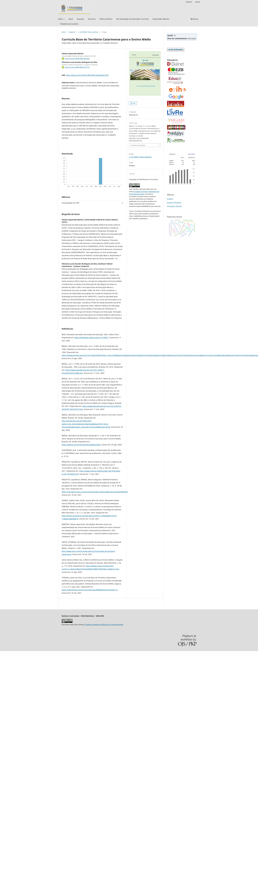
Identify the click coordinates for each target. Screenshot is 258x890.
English (170, 199)
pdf (133, 103)
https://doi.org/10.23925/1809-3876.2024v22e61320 (87, 75)
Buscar (194, 19)
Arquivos (80, 19)
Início (64, 32)
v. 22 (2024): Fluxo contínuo (88, 32)
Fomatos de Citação (138, 145)
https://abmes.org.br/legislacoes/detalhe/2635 (81, 444)
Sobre (60, 19)
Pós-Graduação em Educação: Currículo (132, 19)
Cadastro (189, 2)
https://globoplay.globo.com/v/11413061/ (91, 337)
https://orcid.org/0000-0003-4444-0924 (77, 58)
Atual (71, 19)
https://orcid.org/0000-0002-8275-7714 (77, 67)
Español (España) (174, 202)
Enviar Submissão (176, 49)
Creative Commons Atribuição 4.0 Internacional (103, 624)
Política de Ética (105, 19)
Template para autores (69, 24)
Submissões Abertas (160, 19)
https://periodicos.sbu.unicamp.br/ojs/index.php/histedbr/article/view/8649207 (95, 492)
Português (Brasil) (174, 206)
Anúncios (92, 19)
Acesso (197, 2)
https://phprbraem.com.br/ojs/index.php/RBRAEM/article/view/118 (89, 590)
